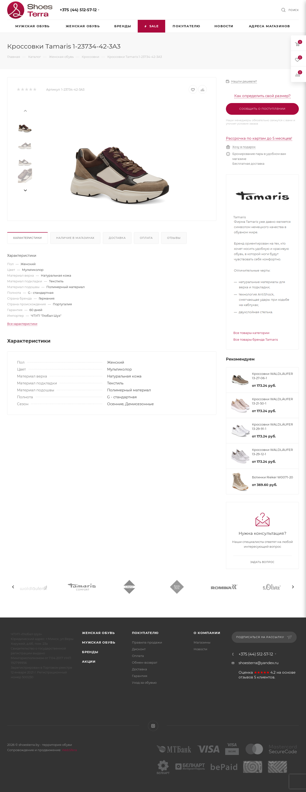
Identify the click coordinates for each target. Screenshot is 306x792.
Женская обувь (98, 633)
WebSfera (69, 750)
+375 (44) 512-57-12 (78, 10)
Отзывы (174, 238)
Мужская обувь (98, 642)
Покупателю (145, 633)
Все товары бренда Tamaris (255, 339)
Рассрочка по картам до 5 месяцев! (259, 138)
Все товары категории (251, 333)
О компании (207, 633)
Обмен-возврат (144, 662)
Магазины (202, 642)
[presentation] (25, 110)
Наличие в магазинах (75, 238)
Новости (200, 649)
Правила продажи (147, 642)
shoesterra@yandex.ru (259, 663)
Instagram (153, 726)
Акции (89, 661)
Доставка (117, 238)
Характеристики (27, 238)
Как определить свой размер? (262, 95)
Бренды (90, 652)
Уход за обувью (144, 682)
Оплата (146, 238)
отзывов (246, 677)
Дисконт (139, 649)
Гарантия (139, 676)
